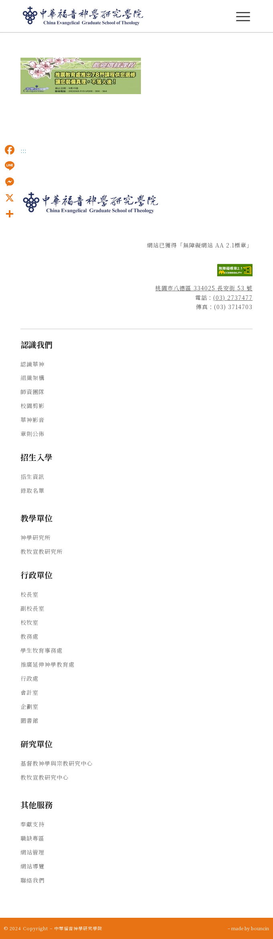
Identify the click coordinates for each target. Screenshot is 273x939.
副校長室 (32, 608)
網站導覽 (32, 866)
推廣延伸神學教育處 (47, 664)
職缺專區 (32, 838)
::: (23, 151)
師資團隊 (32, 392)
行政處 (29, 678)
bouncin (260, 928)
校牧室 (29, 622)
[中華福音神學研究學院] (113, 16)
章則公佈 (32, 434)
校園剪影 (32, 406)
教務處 (29, 636)
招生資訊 (32, 477)
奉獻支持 (32, 824)
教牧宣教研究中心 (44, 777)
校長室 (29, 594)
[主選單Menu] (243, 16)
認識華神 (32, 364)
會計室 (29, 692)
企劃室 (29, 706)
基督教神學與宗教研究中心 (56, 763)
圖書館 (29, 720)
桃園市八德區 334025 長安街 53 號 (204, 288)
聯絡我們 (32, 880)
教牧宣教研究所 (41, 551)
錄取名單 (32, 491)
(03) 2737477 (233, 298)
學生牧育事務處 (41, 650)
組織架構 (32, 378)
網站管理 (32, 852)
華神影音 (32, 420)
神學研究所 (35, 537)
